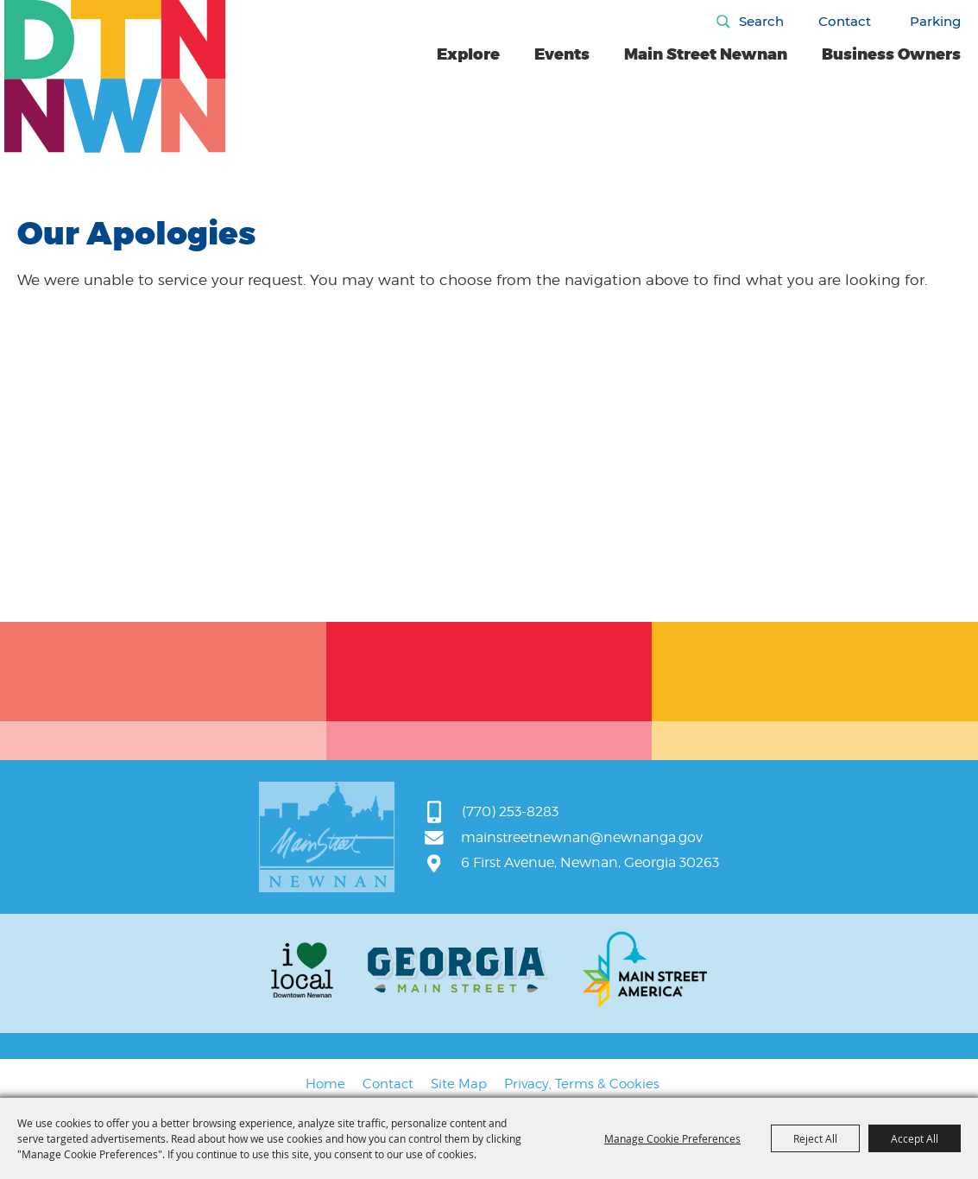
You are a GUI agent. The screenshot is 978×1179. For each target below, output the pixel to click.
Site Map (459, 1084)
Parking (935, 21)
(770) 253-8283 (510, 811)
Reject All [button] (815, 1138)
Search (761, 21)
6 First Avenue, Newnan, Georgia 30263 (590, 862)
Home (325, 1084)
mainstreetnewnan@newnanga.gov (582, 837)
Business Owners (891, 54)
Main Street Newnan (705, 54)
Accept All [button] (914, 1138)
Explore (468, 54)
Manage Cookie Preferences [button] (672, 1138)
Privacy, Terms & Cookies (581, 1084)
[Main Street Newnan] (115, 76)
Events (562, 54)
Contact (844, 21)
